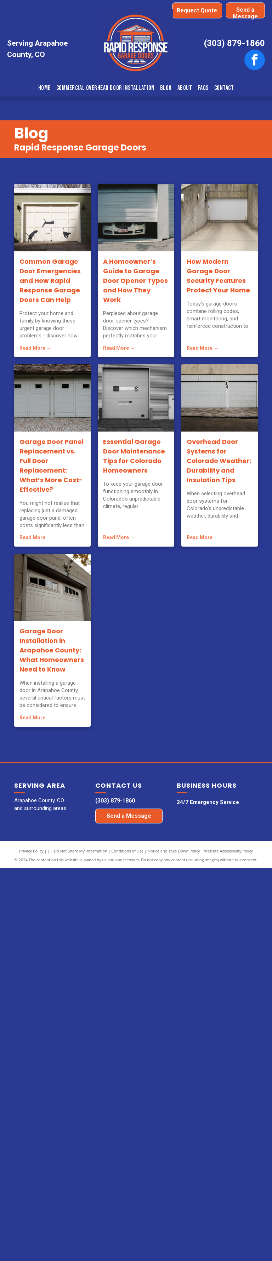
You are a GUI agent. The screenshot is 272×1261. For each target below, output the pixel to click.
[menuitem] (44, 88)
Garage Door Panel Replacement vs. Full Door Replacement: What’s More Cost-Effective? (51, 465)
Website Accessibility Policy (228, 851)
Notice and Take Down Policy (174, 851)
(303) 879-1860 (234, 43)
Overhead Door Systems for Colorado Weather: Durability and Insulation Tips (219, 460)
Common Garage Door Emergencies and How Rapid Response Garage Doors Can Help (50, 280)
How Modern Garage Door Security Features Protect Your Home (218, 276)
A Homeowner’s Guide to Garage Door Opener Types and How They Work (135, 280)
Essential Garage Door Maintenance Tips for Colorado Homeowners (134, 456)
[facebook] (254, 61)
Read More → (35, 348)
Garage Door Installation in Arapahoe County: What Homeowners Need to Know (51, 650)
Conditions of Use (128, 851)
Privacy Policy (31, 851)
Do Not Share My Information (80, 851)
